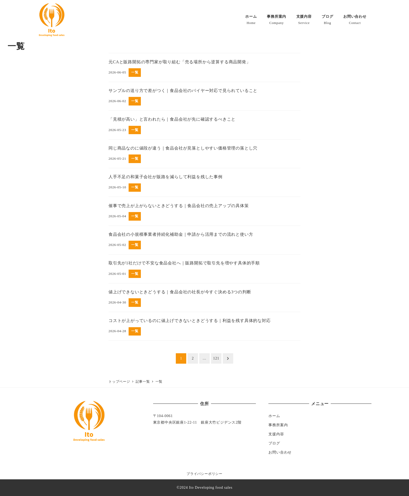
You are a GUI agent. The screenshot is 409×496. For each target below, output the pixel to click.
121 (216, 358)
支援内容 (276, 434)
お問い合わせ (280, 452)
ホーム (274, 416)
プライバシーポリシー (204, 474)
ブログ (274, 443)
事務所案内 (278, 425)
